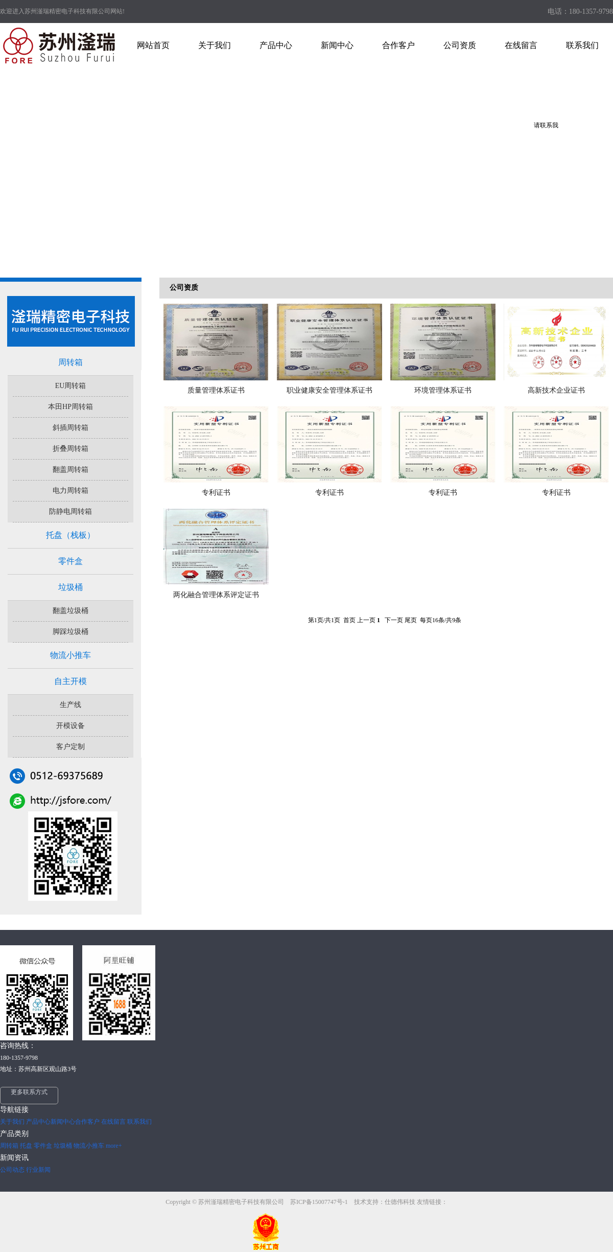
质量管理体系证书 (216, 390)
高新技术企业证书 (556, 390)
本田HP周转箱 (70, 407)
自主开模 (70, 681)
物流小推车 (70, 655)
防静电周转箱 (70, 511)
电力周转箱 (70, 490)
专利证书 (216, 492)
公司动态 (12, 1169)
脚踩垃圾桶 (70, 631)
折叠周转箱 (70, 448)
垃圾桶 (70, 587)
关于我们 (12, 1121)
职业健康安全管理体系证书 (329, 390)
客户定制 (70, 746)
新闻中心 (63, 1121)
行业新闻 (38, 1169)
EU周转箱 (70, 386)
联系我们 (139, 1121)
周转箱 (70, 362)
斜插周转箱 (70, 427)
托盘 (26, 1145)
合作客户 (87, 1121)
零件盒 (70, 561)
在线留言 (113, 1121)
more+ (114, 1145)
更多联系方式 (29, 1092)
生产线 (70, 705)
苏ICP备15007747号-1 (319, 1201)
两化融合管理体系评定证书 (216, 595)
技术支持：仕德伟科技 (384, 1201)
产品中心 (38, 1121)
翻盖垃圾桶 (70, 610)
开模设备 (70, 726)
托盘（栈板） (70, 535)
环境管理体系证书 (442, 390)
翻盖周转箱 (70, 469)
